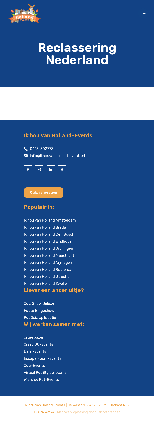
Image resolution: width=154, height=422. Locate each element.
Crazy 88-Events (38, 344)
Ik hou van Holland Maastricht (49, 255)
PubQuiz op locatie (40, 317)
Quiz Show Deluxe (39, 303)
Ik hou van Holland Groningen (48, 248)
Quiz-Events (34, 365)
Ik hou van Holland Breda (45, 227)
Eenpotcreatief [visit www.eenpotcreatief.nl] (108, 412)
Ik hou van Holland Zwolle (45, 283)
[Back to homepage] (34, 13)
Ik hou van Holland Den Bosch (49, 234)
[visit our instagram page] (39, 169)
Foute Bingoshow (39, 310)
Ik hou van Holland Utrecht (46, 276)
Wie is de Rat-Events (41, 379)
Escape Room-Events (42, 358)
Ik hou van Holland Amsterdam (50, 220)
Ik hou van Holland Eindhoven (49, 241)
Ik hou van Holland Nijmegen (48, 262)
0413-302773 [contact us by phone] (42, 148)
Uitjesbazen (34, 337)
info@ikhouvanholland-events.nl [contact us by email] (57, 155)
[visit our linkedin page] (51, 169)
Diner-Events (35, 351)
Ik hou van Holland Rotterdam (49, 269)
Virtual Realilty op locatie (45, 372)
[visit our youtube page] (62, 169)
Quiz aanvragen (43, 192)
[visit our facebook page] (28, 169)
